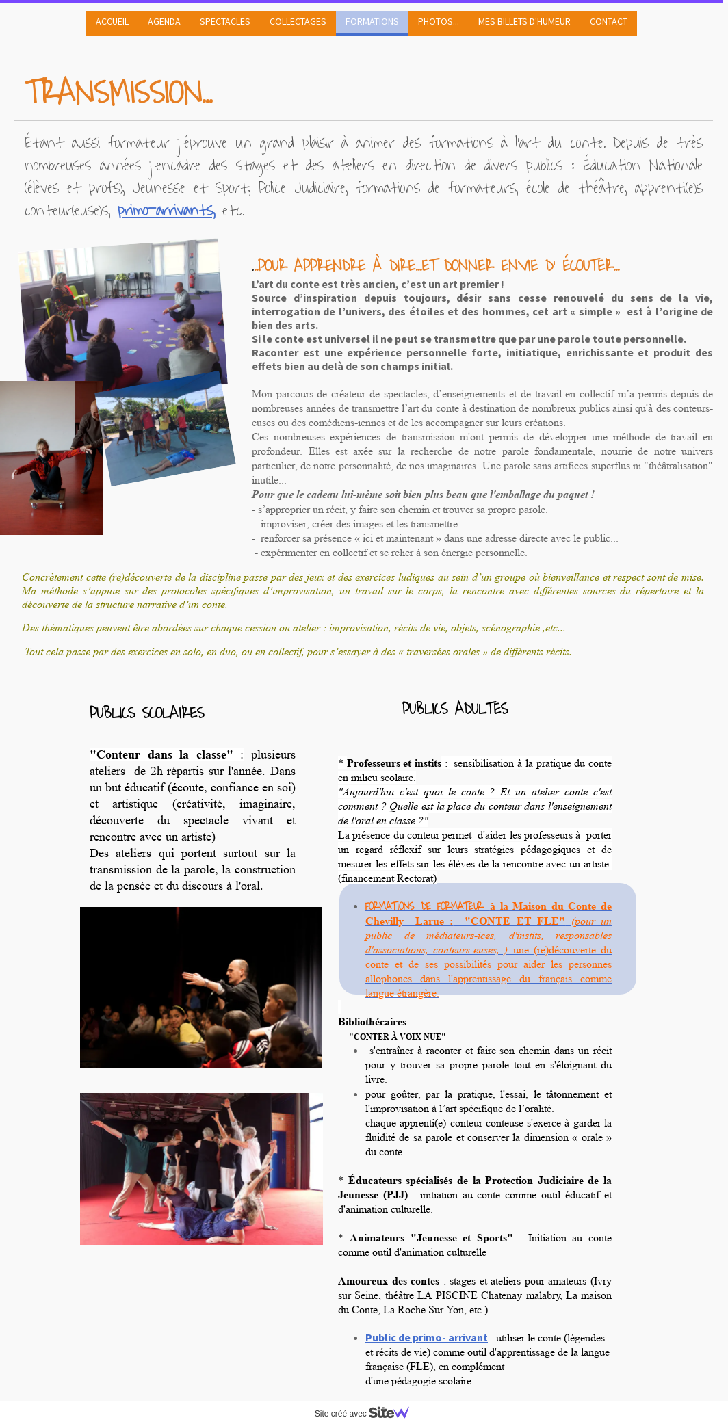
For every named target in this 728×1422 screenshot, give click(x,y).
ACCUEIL (112, 21)
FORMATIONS (372, 21)
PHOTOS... (438, 21)
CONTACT (608, 21)
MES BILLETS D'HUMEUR (524, 21)
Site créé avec (367, 1414)
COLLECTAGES (298, 21)
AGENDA (164, 21)
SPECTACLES (225, 21)
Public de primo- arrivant (426, 1337)
